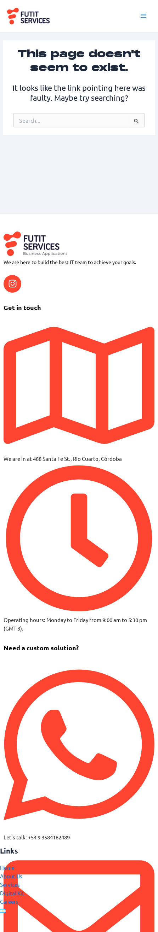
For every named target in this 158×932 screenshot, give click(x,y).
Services (10, 884)
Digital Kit (12, 893)
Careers (9, 901)
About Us (11, 876)
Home (7, 867)
